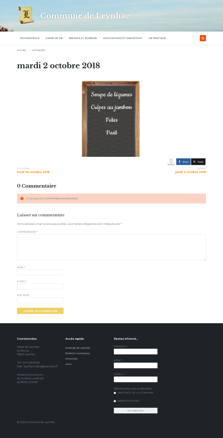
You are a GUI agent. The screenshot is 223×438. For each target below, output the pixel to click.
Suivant (201, 168)
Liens (68, 364)
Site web (23, 295)
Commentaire (27, 232)
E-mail (22, 281)
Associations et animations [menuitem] (122, 38)
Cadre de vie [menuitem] (54, 38)
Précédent (23, 168)
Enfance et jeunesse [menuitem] (83, 38)
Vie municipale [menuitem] (29, 38)
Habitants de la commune (133, 392)
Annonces (71, 358)
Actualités (38, 50)
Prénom (120, 346)
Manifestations (126, 401)
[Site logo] (26, 23)
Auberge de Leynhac (77, 347)
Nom (21, 267)
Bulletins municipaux (77, 353)
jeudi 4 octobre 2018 (190, 172)
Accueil (21, 50)
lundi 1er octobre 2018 (33, 172)
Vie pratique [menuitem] (157, 38)
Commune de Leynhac (85, 15)
